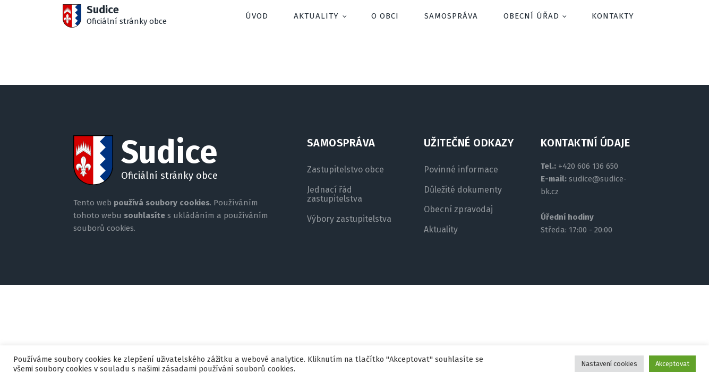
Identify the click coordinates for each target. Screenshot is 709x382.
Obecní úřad (531, 16)
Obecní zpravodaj (458, 209)
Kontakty (613, 16)
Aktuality (316, 16)
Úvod (256, 16)
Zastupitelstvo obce (345, 170)
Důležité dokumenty (463, 190)
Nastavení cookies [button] (609, 364)
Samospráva (451, 16)
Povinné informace (461, 170)
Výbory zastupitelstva (349, 219)
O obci (385, 16)
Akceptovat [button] (672, 364)
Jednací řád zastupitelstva (334, 194)
